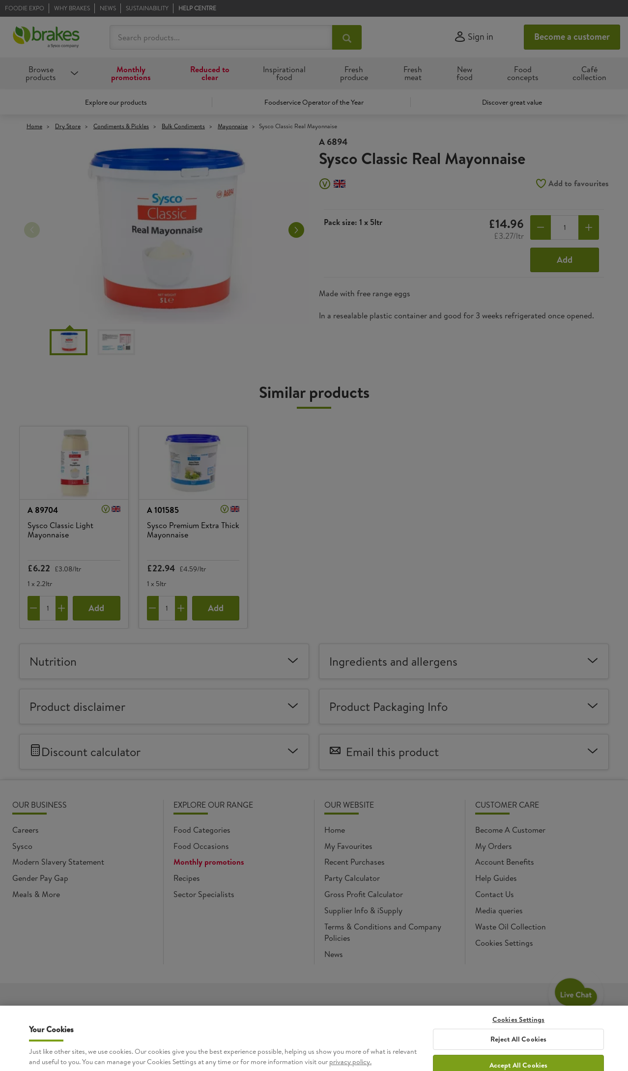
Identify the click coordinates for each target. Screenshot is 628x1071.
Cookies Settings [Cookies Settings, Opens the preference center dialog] (518, 1054)
